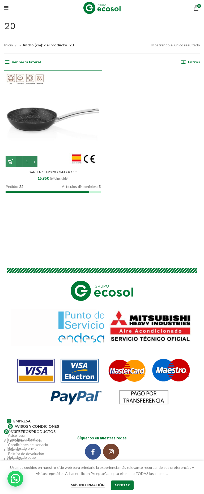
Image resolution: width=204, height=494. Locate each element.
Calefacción (13, 459)
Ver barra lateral (26, 62)
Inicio (9, 45)
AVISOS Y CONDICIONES (33, 426)
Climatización (15, 450)
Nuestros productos (30, 431)
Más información (88, 485)
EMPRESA (19, 421)
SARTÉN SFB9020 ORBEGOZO (53, 172)
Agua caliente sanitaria (23, 440)
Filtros (194, 62)
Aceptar (122, 485)
